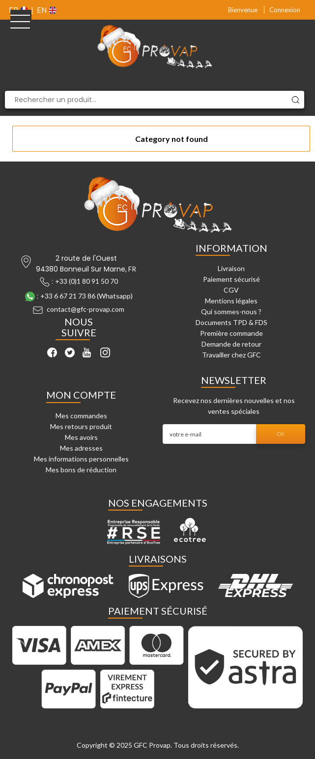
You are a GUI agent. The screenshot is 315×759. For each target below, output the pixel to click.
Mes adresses (81, 448)
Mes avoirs (81, 437)
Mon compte (81, 395)
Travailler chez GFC (231, 355)
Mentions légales (231, 301)
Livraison (231, 268)
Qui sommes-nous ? (231, 311)
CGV (231, 290)
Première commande (231, 333)
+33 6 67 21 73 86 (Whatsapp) (86, 296)
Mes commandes (81, 415)
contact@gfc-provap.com (85, 309)
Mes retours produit (81, 426)
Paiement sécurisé (231, 279)
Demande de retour (231, 344)
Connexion (284, 10)
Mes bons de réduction (81, 469)
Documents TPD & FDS (231, 322)
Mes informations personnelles (81, 459)
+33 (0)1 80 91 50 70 (86, 281)
